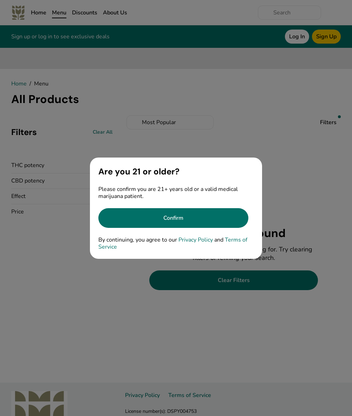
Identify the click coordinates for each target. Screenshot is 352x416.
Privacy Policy (195, 240)
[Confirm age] (173, 218)
